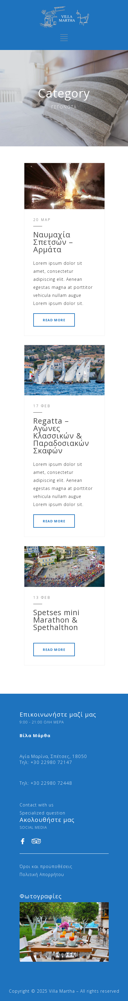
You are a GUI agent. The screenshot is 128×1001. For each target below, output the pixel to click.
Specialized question (42, 813)
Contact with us (37, 805)
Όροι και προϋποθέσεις (46, 866)
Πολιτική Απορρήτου (42, 874)
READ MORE (54, 320)
